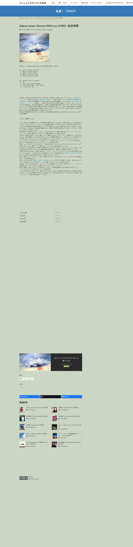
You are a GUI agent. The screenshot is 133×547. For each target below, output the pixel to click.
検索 (109, 90)
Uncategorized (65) (94, 78)
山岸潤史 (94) (92, 81)
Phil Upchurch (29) (93, 68)
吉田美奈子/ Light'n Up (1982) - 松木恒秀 (37, 431)
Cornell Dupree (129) (94, 55)
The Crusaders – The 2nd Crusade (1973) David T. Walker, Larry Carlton (104, 182)
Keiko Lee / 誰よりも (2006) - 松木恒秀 (36, 449)
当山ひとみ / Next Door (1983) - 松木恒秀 (37, 423)
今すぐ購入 (92, 48)
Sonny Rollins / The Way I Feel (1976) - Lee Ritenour (104, 140)
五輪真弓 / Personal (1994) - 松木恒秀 (68, 423)
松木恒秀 (31, 492)
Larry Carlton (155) (93, 65)
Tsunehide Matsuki (34, 494)
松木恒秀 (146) (92, 84)
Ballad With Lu (66, 104)
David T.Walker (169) (94, 58)
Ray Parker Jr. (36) (93, 71)
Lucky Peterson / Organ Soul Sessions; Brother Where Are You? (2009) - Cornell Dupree (103, 162)
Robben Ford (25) (93, 74)
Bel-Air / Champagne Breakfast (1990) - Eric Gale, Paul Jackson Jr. (104, 171)
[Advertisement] (50, 214)
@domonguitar (66, 379)
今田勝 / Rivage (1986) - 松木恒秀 (35, 440)
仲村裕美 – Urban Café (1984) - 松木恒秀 (69, 431)
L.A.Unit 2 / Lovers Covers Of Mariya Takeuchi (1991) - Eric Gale (104, 100)
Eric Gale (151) (92, 62)
